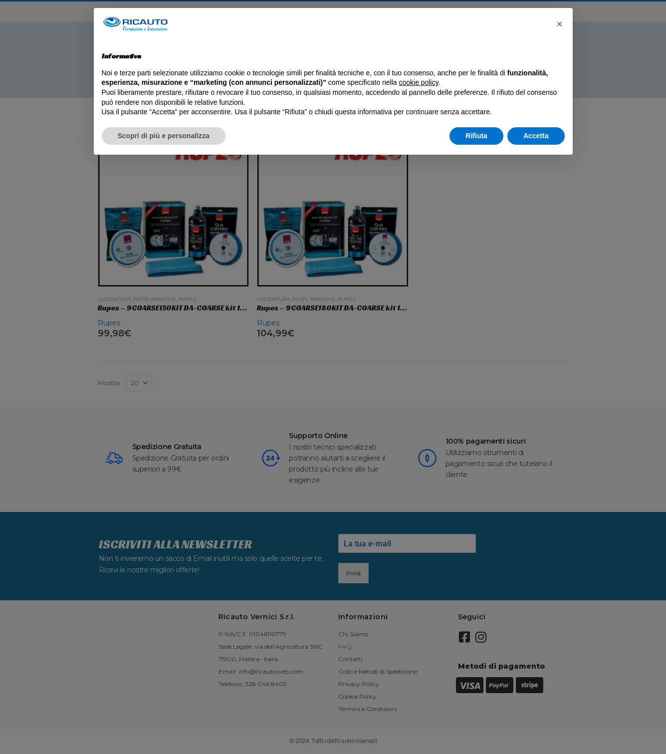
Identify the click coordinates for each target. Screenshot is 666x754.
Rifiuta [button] (476, 136)
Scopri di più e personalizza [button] (164, 136)
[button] (560, 24)
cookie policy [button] (418, 82)
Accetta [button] (536, 136)
